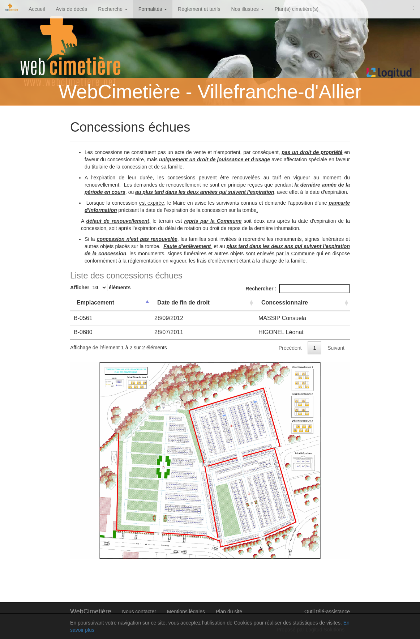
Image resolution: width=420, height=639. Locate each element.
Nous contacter (139, 611)
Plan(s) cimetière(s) (296, 9)
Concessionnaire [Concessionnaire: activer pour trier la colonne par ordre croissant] (284, 302)
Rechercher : (297, 288)
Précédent (290, 348)
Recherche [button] (113, 9)
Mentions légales (186, 611)
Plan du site (229, 611)
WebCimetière (90, 611)
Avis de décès (71, 9)
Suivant (335, 348)
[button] (413, 8)
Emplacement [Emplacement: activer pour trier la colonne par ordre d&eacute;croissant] (95, 302)
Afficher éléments (100, 287)
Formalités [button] (152, 9)
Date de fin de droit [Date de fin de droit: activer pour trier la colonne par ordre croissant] (183, 302)
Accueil (37, 9)
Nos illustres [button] (247, 9)
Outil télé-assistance (327, 611)
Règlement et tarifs (199, 9)
